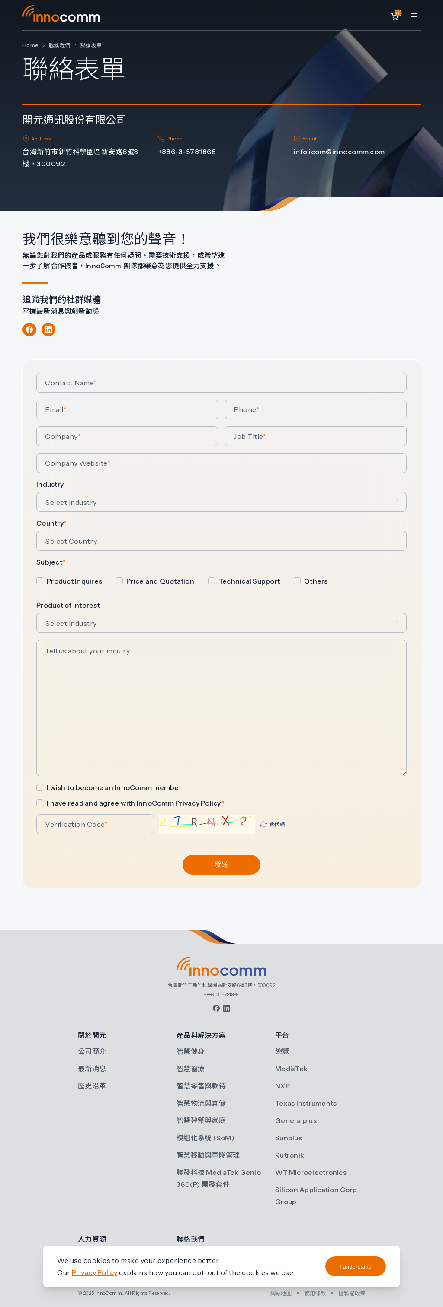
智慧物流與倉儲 (201, 1103)
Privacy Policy (198, 803)
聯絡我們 (59, 45)
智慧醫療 (191, 1068)
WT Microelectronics (311, 1172)
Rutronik (289, 1155)
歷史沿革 (92, 1086)
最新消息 (92, 1068)
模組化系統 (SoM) (205, 1137)
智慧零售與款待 (201, 1086)
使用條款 (315, 1293)
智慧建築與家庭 (201, 1120)
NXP (282, 1086)
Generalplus (296, 1120)
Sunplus (288, 1137)
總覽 (282, 1051)
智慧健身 (191, 1051)
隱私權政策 (352, 1293)
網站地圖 (281, 1293)
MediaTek (291, 1068)
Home (30, 45)
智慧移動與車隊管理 (208, 1155)
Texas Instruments (306, 1103)
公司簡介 (92, 1051)
